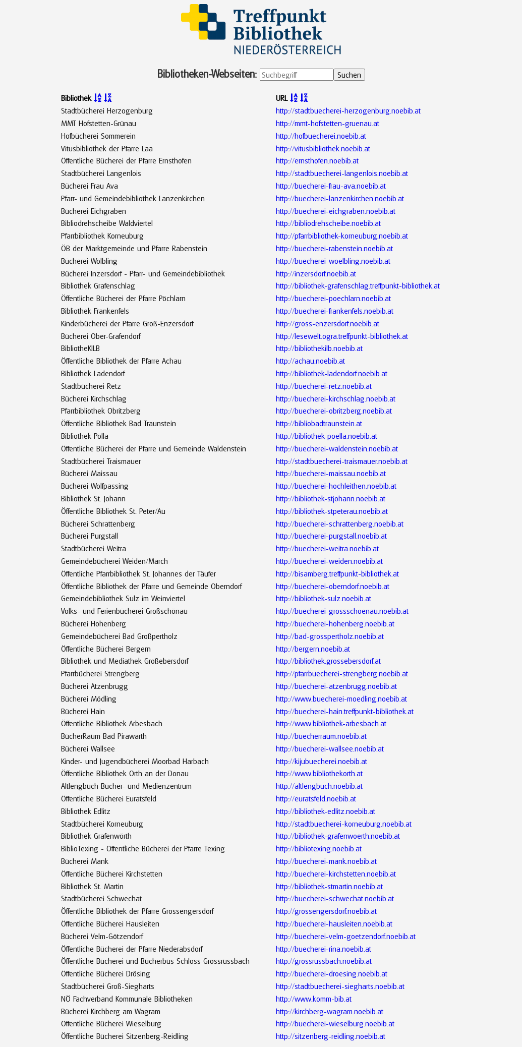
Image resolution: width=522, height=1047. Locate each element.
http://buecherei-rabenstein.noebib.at (334, 248)
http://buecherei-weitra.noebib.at (327, 548)
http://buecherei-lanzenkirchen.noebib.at (340, 198)
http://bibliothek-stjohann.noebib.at (330, 498)
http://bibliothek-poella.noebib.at (326, 435)
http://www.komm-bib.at (314, 998)
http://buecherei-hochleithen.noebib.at (336, 485)
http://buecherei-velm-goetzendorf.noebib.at (346, 936)
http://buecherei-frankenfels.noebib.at (334, 310)
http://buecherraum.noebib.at (321, 735)
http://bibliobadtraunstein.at (319, 423)
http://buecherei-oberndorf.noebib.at (332, 586)
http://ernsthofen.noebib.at (317, 160)
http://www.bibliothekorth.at (319, 773)
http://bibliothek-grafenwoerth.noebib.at (338, 835)
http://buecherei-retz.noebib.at (324, 385)
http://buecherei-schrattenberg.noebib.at (339, 523)
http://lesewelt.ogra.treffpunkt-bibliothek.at (342, 335)
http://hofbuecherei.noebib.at (321, 135)
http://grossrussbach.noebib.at (324, 960)
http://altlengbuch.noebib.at (319, 785)
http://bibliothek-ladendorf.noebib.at (331, 373)
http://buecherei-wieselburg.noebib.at (335, 1023)
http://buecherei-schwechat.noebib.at (335, 898)
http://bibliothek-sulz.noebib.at (323, 598)
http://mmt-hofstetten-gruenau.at (327, 123)
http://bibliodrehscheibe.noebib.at (328, 222)
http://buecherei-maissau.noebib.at (331, 473)
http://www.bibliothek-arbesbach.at (331, 723)
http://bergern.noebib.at (313, 648)
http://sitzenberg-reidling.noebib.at (330, 1035)
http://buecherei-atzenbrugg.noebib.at (336, 685)
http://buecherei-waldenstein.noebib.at (337, 448)
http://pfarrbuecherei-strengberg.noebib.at (342, 673)
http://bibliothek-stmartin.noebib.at (329, 886)
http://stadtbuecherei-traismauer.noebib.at (342, 461)
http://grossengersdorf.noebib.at (326, 910)
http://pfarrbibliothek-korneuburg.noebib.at (342, 235)
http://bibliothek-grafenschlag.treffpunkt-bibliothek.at (358, 285)
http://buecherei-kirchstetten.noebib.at (336, 873)
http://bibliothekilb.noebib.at (319, 348)
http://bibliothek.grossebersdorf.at (328, 660)
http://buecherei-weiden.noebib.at (329, 560)
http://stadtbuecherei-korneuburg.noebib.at (344, 823)
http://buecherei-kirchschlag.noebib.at (335, 398)
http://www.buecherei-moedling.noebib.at (341, 698)
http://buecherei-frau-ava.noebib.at (331, 185)
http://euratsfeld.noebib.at (316, 798)
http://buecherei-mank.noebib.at (326, 860)
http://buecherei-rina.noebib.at (323, 948)
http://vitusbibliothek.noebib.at (323, 148)
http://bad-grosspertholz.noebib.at (330, 636)
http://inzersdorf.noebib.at (316, 273)
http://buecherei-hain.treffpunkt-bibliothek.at (345, 711)
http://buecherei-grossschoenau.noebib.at (342, 610)
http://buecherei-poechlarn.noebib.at (333, 298)
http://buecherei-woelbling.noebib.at (333, 260)
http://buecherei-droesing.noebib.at (331, 973)
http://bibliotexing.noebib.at (319, 848)
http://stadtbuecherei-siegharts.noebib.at (340, 986)
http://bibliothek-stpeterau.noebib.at (332, 510)
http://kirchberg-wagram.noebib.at (329, 1011)
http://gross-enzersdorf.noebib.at (327, 323)
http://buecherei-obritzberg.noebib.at (334, 410)
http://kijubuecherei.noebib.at (321, 761)
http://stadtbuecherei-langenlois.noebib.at (342, 173)
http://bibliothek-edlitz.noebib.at (325, 811)
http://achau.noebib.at (310, 360)
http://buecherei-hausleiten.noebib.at (334, 923)
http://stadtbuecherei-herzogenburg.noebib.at (348, 110)
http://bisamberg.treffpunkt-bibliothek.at (337, 573)
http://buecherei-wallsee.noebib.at (330, 748)
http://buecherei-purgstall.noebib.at (331, 535)
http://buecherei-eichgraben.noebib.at (335, 210)
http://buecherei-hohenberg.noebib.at (335, 623)
